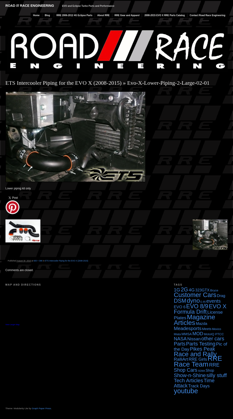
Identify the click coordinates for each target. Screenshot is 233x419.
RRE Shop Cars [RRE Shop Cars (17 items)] (196, 367)
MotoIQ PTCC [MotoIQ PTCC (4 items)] (214, 334)
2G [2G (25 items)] (184, 290)
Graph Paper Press (41, 408)
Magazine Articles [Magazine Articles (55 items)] (194, 319)
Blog (47, 15)
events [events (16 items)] (213, 301)
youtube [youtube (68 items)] (186, 391)
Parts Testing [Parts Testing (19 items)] (200, 344)
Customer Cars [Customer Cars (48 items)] (195, 294)
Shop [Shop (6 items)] (210, 370)
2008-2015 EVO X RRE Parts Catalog (164, 15)
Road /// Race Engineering (29, 5)
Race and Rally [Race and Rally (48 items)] (195, 354)
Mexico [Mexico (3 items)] (216, 329)
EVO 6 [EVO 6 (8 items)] (180, 307)
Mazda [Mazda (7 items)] (201, 323)
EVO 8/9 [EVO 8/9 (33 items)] (197, 306)
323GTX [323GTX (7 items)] (202, 290)
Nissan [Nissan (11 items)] (193, 338)
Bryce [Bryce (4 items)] (214, 290)
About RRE (103, 15)
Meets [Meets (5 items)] (206, 329)
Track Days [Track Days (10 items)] (199, 385)
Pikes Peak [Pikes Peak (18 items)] (202, 349)
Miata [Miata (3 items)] (177, 334)
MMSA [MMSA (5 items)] (187, 334)
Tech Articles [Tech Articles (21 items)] (188, 380)
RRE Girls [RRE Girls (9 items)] (198, 359)
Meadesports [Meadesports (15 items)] (187, 328)
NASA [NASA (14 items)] (180, 338)
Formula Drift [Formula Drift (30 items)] (190, 312)
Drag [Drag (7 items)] (221, 296)
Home (36, 15)
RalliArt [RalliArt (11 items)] (181, 359)
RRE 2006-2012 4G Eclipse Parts (74, 15)
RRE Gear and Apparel (127, 15)
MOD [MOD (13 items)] (198, 333)
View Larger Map (12, 324)
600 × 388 (38, 261)
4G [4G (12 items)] (192, 289)
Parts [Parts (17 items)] (180, 343)
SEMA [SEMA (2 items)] (201, 370)
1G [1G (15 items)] (177, 289)
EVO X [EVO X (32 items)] (217, 306)
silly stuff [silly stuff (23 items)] (216, 375)
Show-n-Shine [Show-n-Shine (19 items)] (190, 375)
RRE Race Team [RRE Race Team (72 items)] (198, 361)
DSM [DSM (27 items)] (180, 301)
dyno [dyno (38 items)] (193, 300)
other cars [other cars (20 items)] (212, 339)
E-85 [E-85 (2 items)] (203, 301)
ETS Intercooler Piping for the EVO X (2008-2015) (63, 83)
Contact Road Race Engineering (207, 15)
